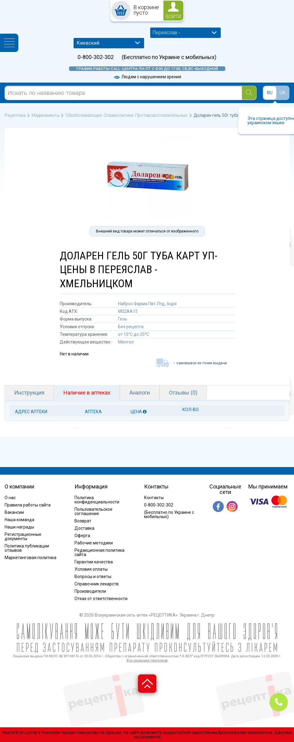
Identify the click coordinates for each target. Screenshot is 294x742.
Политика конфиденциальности (96, 499)
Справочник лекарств (96, 583)
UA (282, 92)
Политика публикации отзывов (27, 548)
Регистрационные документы (23, 536)
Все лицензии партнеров (147, 660)
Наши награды (19, 527)
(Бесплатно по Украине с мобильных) (169, 57)
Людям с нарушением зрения (147, 76)
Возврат (82, 520)
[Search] (249, 93)
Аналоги (139, 392)
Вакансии (14, 512)
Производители (90, 591)
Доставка (84, 528)
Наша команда (19, 519)
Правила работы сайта (28, 505)
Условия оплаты (91, 569)
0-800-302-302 (96, 57)
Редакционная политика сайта (99, 552)
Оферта (82, 535)
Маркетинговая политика (30, 557)
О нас (10, 497)
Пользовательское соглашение (93, 511)
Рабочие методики (93, 542)
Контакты (154, 497)
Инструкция (29, 392)
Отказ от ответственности (101, 598)
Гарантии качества (93, 561)
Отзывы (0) (183, 392)
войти (173, 17)
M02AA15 (128, 311)
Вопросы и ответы (92, 576)
